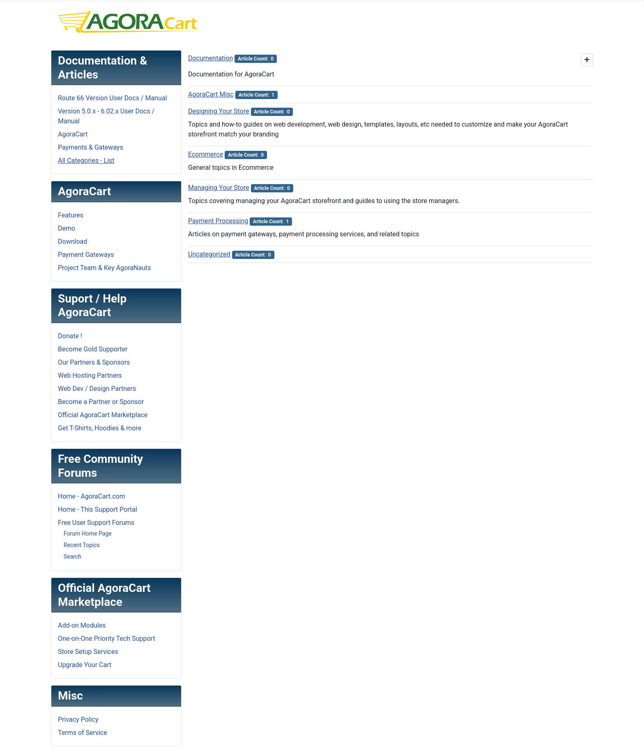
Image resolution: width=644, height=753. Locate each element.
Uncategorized (209, 254)
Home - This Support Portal (97, 509)
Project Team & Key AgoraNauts (104, 268)
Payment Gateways (86, 255)
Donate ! (70, 336)
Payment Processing (218, 221)
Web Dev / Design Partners (97, 389)
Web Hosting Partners (90, 375)
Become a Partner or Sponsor (101, 402)
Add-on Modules (82, 625)
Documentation (210, 58)
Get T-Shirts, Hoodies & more (99, 428)
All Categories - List (86, 160)
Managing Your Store (218, 188)
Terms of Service (82, 733)
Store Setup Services (88, 652)
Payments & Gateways (90, 147)
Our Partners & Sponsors (94, 362)
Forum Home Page (88, 533)
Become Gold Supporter (93, 349)
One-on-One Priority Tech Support (106, 638)
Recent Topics (82, 545)
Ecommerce (205, 154)
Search (72, 556)
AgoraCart (73, 134)
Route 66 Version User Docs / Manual (112, 98)
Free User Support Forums (96, 523)
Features (70, 215)
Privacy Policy (78, 719)
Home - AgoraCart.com (91, 496)
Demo (66, 228)
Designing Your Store (218, 111)
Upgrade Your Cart (84, 665)
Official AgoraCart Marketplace (102, 415)
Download (72, 241)
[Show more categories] (587, 59)
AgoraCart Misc (211, 94)
